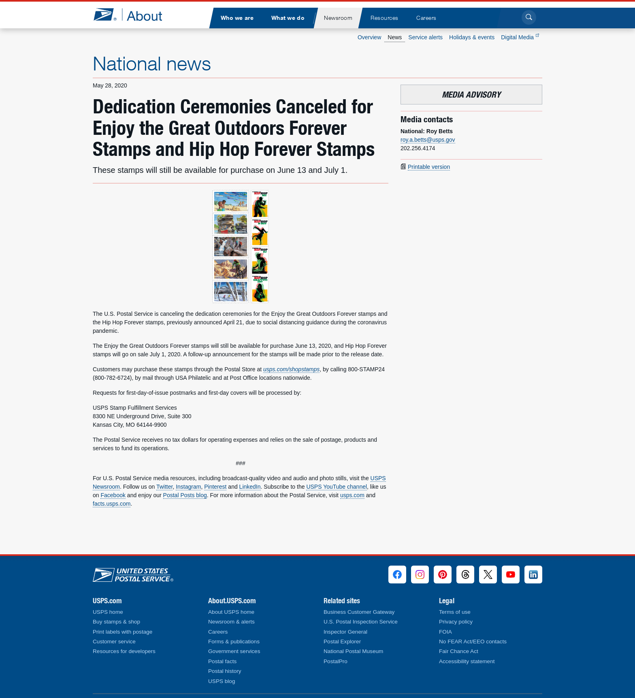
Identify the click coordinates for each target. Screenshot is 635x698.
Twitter (164, 486)
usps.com (352, 495)
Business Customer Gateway (359, 612)
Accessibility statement (467, 661)
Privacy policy (456, 622)
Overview (369, 37)
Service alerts (425, 37)
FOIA (445, 632)
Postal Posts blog (185, 495)
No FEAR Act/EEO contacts (473, 641)
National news (152, 63)
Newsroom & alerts (231, 622)
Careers (218, 632)
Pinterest (215, 486)
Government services (234, 651)
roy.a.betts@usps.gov (428, 139)
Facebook (112, 495)
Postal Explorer (342, 641)
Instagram (188, 486)
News (395, 37)
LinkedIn (250, 486)
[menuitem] (237, 18)
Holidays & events (471, 37)
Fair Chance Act (458, 651)
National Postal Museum (353, 651)
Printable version (429, 167)
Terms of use (455, 612)
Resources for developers (124, 651)
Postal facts (222, 661)
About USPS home (231, 612)
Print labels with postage (122, 632)
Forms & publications (234, 641)
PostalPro (335, 661)
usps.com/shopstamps (291, 369)
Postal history (224, 671)
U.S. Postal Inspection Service (361, 622)
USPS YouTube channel (336, 486)
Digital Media (520, 37)
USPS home (108, 612)
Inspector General (345, 632)
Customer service (114, 641)
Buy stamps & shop (116, 622)
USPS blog (221, 681)
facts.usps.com (111, 503)
